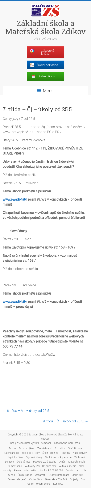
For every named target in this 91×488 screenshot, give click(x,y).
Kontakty (58, 483)
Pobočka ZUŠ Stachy (44, 461)
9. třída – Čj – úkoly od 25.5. (65, 421)
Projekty (74, 479)
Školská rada (23, 461)
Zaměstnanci (44, 448)
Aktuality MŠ (32, 466)
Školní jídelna (25, 474)
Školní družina (50, 452)
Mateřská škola (76, 461)
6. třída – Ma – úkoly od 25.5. (26, 411)
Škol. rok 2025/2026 (51, 470)
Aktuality (60, 448)
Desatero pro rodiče (76, 470)
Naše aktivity (80, 452)
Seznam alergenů (17, 479)
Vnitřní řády (35, 479)
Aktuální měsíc (67, 466)
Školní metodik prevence (58, 457)
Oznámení (40, 474)
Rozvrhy (65, 452)
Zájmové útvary (33, 457)
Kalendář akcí (11, 452)
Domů (12, 448)
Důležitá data (74, 448)
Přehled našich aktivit (25, 470)
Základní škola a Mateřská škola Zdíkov (45, 27)
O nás (62, 461)
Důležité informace (59, 474)
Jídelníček (77, 474)
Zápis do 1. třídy (30, 452)
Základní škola (26, 448)
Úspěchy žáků (15, 457)
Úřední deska (43, 483)
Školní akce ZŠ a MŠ (56, 479)
